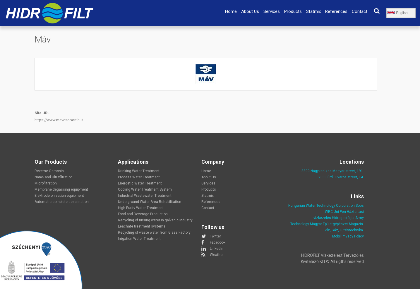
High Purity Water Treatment (141, 208)
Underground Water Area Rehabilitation (149, 202)
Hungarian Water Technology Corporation (321, 206)
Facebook (217, 242)
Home (231, 11)
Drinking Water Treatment (139, 171)
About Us (250, 11)
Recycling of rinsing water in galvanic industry (155, 220)
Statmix (313, 11)
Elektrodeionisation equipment (59, 196)
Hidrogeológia (343, 218)
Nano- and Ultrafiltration (54, 177)
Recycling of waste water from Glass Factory (154, 232)
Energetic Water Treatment (140, 183)
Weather (217, 255)
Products (293, 11)
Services (271, 11)
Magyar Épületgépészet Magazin (336, 224)
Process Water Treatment (139, 177)
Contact (359, 11)
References (336, 11)
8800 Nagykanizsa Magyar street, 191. (332, 171)
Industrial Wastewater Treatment (145, 196)
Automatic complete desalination (62, 202)
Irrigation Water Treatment (139, 239)
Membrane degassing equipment (61, 189)
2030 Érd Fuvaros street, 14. (341, 177)
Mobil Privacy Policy (348, 236)
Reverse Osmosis (49, 171)
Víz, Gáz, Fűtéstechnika (344, 230)
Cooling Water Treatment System (145, 189)
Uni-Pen (340, 212)
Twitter (215, 236)
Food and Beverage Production (143, 214)
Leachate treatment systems (141, 226)
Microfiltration (46, 183)
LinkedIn (216, 249)
